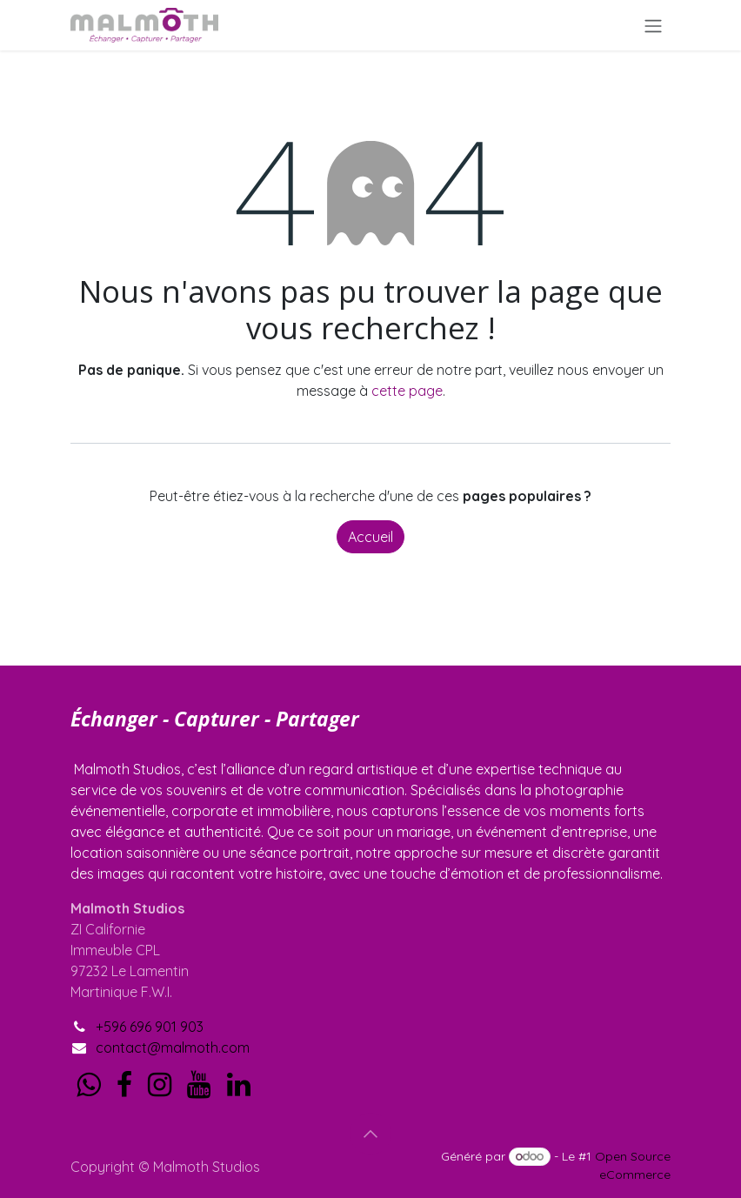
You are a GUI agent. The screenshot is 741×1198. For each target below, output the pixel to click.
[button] (370, 1133)
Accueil (370, 536)
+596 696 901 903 (150, 1026)
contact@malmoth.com (173, 1047)
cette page (407, 390)
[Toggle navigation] (653, 25)
